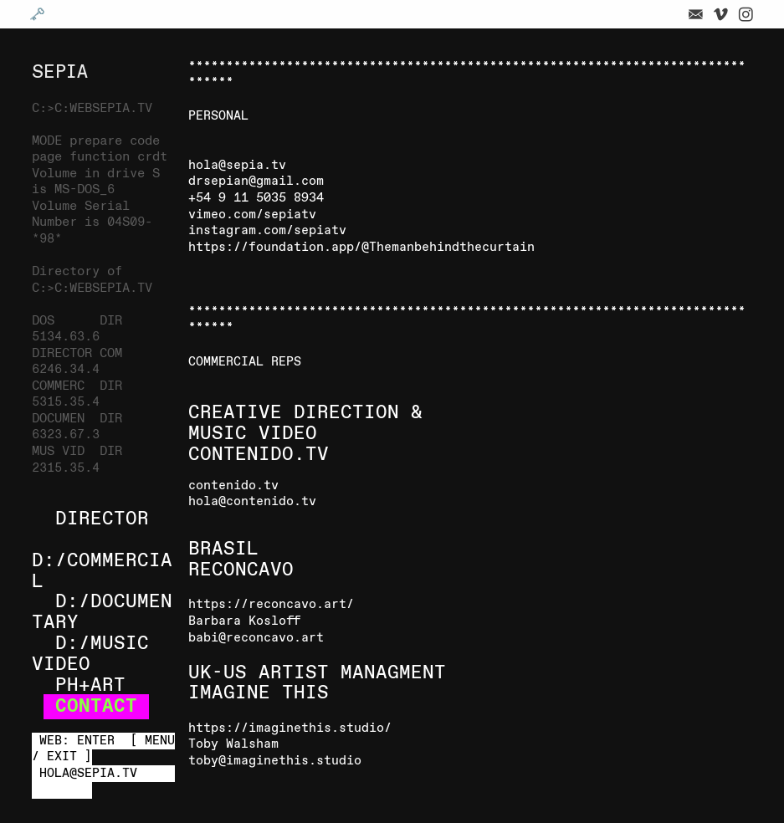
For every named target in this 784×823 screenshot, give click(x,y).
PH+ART (90, 685)
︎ (721, 15)
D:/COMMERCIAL (102, 572)
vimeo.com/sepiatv (252, 215)
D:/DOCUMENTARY (102, 613)
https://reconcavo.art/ (271, 604)
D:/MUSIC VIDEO (90, 654)
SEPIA (60, 72)
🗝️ (37, 15)
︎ (746, 15)
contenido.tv (233, 486)
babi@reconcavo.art (256, 638)
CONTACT (96, 706)
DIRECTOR (102, 519)
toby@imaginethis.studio (274, 761)
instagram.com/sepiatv (267, 230)
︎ (696, 15)
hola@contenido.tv (252, 501)
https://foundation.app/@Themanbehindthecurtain (361, 247)
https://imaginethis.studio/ (290, 728)
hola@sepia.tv (237, 165)
